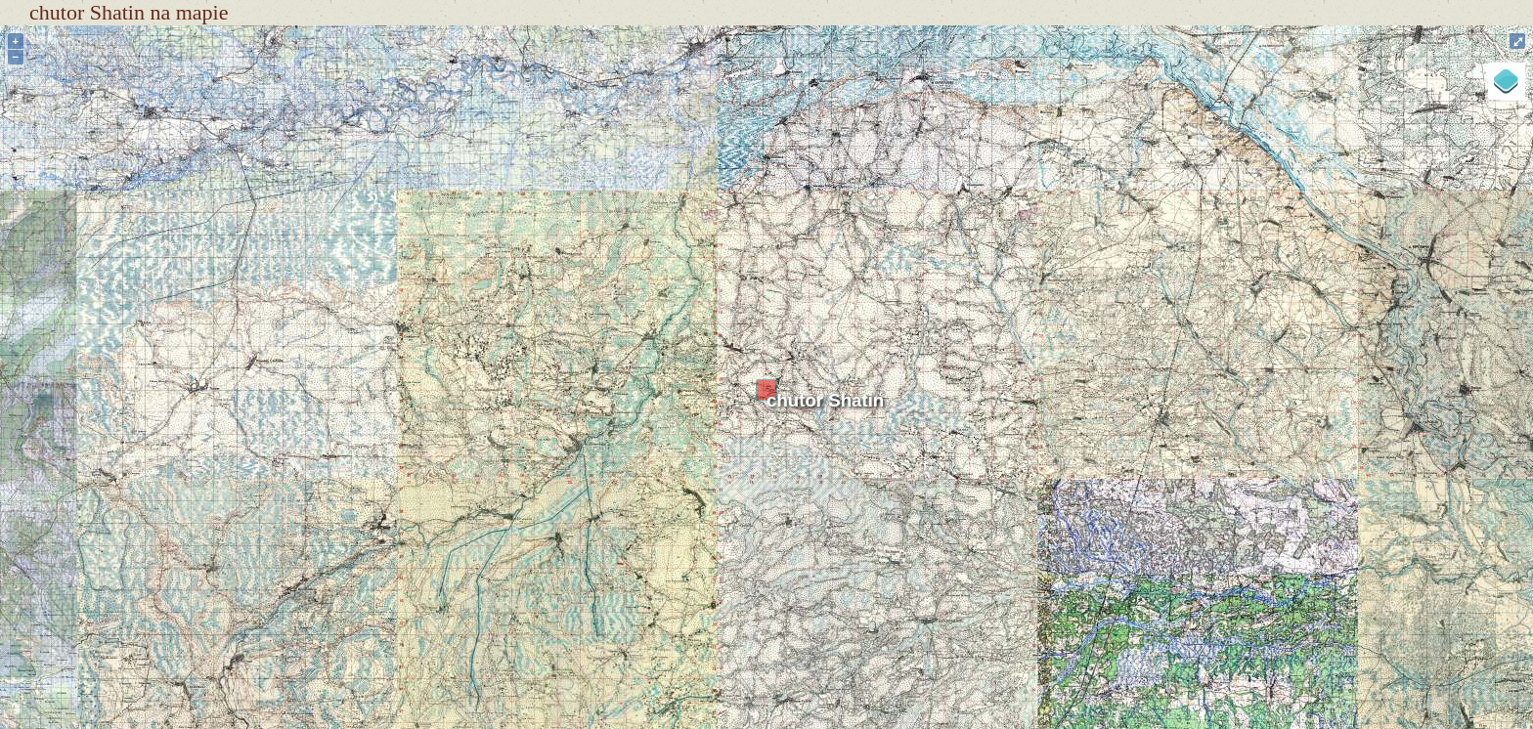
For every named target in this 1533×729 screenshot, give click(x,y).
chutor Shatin (825, 400)
